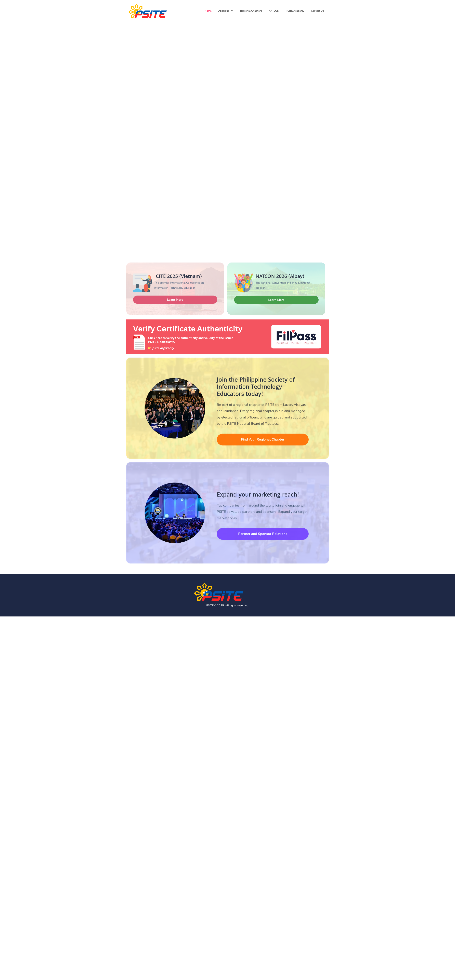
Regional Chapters (251, 10)
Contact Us (317, 10)
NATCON (274, 10)
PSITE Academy (295, 10)
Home (208, 10)
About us (225, 11)
